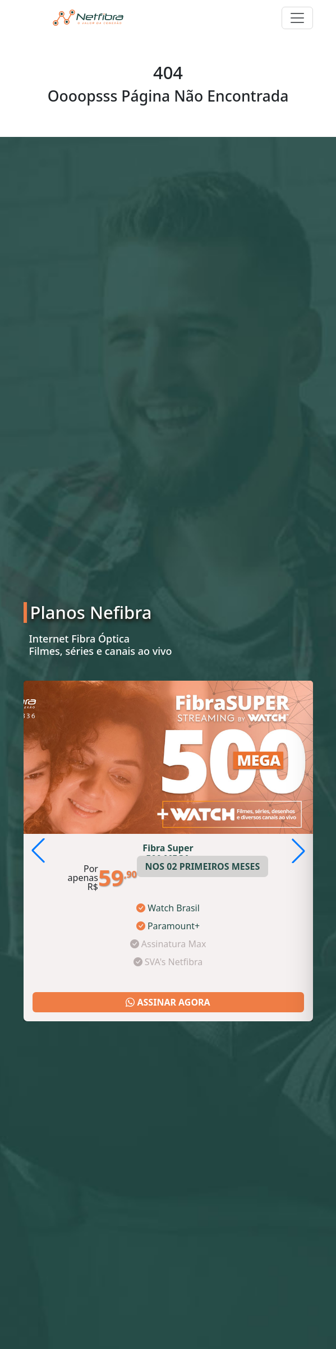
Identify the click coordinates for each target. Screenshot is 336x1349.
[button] (298, 850)
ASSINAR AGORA (168, 1002)
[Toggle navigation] (297, 18)
